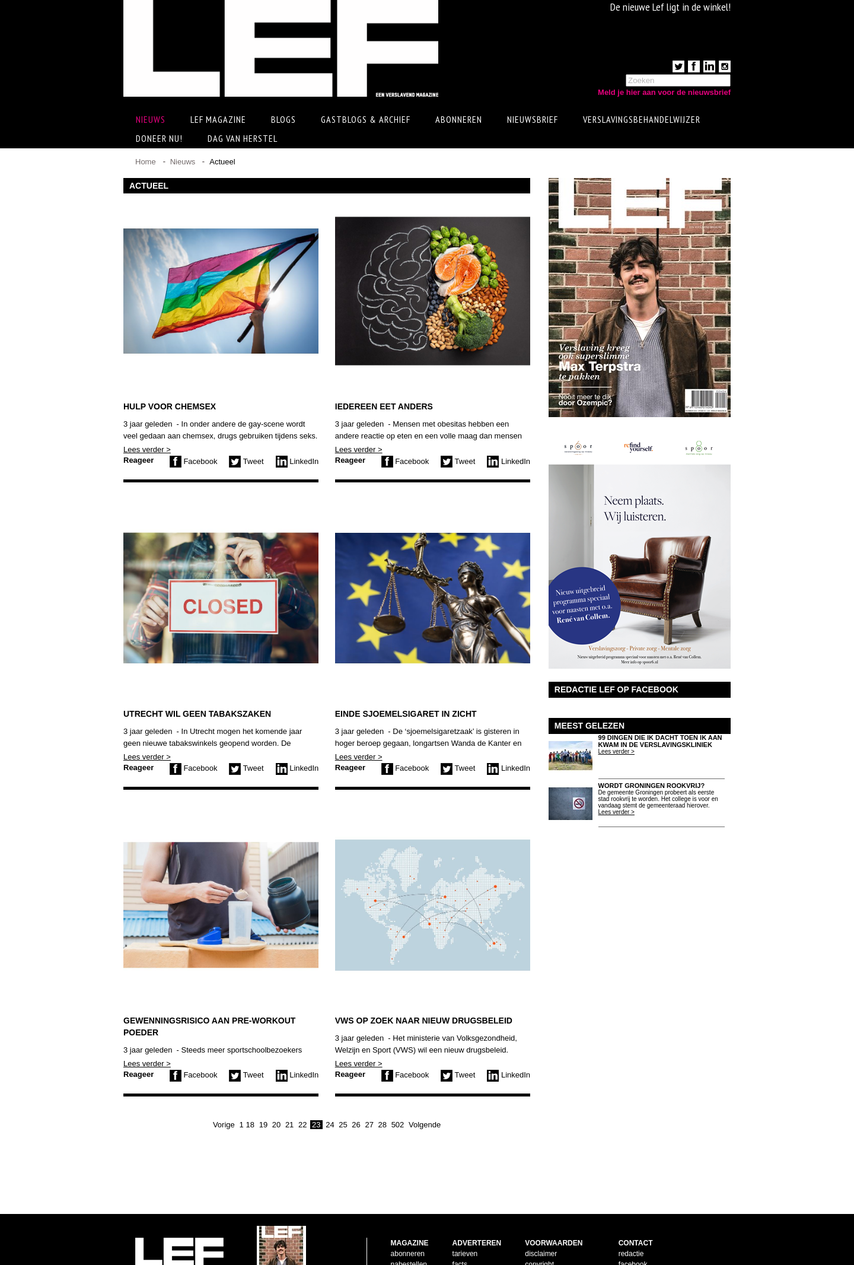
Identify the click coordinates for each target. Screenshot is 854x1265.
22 (302, 1124)
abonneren (408, 1216)
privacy (536, 1248)
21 (289, 1124)
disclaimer (541, 1216)
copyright (539, 1226)
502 (397, 1124)
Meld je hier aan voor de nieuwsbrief (664, 92)
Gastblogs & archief (365, 119)
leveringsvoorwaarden (559, 1237)
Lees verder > (147, 449)
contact (402, 1237)
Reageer (138, 460)
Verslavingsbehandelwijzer (641, 119)
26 (356, 1124)
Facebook (194, 461)
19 (263, 1124)
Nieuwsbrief (532, 119)
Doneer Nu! (159, 138)
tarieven (465, 1216)
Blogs (283, 119)
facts (460, 1226)
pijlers (462, 1237)
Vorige (224, 1124)
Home (145, 161)
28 (382, 1124)
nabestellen (409, 1226)
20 (276, 1124)
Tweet (246, 461)
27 (369, 1124)
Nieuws (183, 161)
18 (250, 1124)
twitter (628, 1237)
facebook (633, 1226)
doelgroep (468, 1248)
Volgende (425, 1124)
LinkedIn (297, 461)
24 (330, 1124)
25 (343, 1124)
